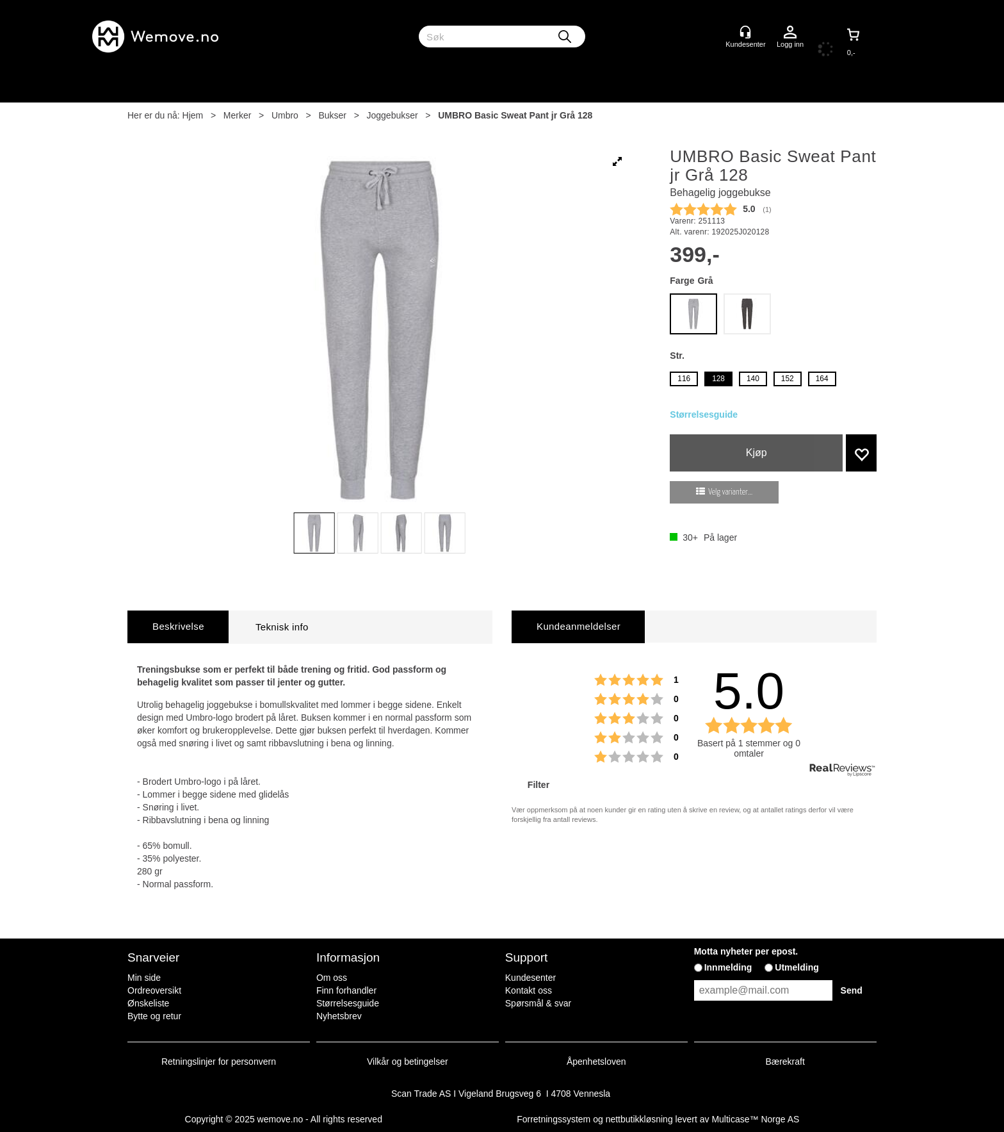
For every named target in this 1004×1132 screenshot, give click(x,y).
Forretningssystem (553, 1119)
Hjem (193, 115)
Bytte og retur (154, 1016)
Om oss (331, 977)
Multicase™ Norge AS (755, 1119)
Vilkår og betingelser (407, 1061)
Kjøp (756, 452)
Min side (144, 977)
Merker (237, 115)
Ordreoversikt (154, 990)
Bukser (332, 115)
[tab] (178, 627)
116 (683, 378)
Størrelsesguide (704, 414)
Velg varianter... (730, 492)
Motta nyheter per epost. (746, 951)
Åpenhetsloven (596, 1061)
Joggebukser (392, 115)
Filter (537, 785)
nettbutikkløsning (639, 1119)
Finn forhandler (346, 990)
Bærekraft (784, 1061)
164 (822, 378)
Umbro (284, 115)
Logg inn (790, 33)
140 (753, 378)
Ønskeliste (148, 1003)
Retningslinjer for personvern (219, 1061)
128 (718, 378)
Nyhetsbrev (339, 1016)
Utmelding (796, 967)
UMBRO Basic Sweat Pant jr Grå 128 (515, 115)
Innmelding (728, 967)
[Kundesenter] (745, 32)
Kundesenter (530, 977)
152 (787, 378)
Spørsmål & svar (538, 1003)
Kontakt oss (528, 990)
